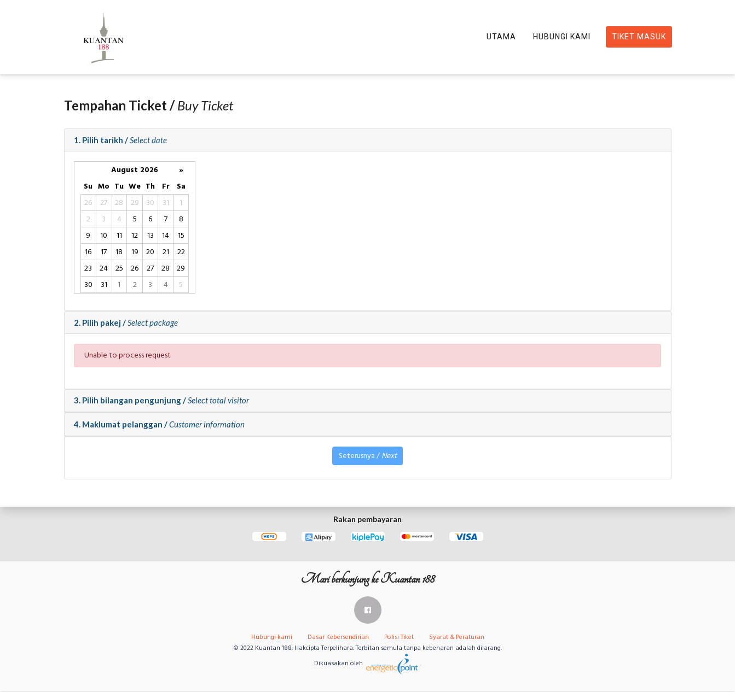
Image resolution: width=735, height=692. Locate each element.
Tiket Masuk (639, 37)
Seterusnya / (368, 457)
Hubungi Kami (562, 37)
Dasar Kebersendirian (338, 638)
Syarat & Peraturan (456, 638)
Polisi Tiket (399, 638)
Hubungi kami (271, 638)
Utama (501, 37)
